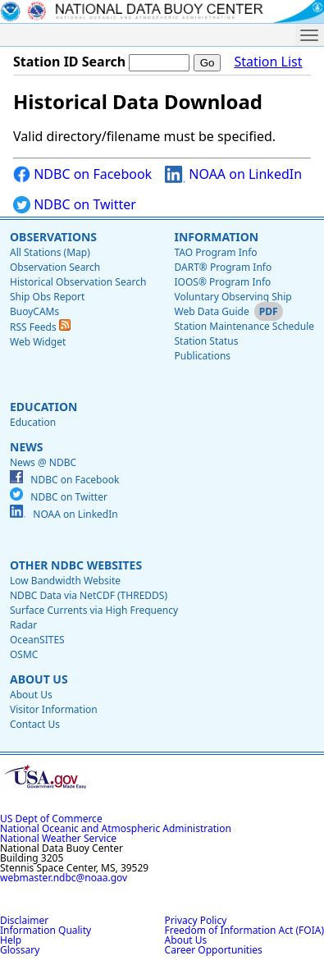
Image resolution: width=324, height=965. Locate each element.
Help (10, 940)
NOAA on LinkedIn (233, 174)
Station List (268, 62)
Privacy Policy (196, 920)
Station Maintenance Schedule (244, 326)
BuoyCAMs (34, 311)
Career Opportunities (213, 950)
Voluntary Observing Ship (232, 297)
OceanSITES (37, 640)
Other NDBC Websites (76, 565)
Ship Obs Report (47, 297)
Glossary (19, 950)
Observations (53, 237)
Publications (202, 356)
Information (216, 237)
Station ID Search (69, 62)
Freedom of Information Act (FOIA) (244, 930)
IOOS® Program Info (222, 282)
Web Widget (38, 342)
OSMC (24, 654)
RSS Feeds (40, 327)
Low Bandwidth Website (65, 581)
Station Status (206, 341)
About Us (39, 679)
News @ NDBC (43, 462)
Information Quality (45, 930)
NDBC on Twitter (74, 204)
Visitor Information (54, 709)
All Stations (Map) (50, 252)
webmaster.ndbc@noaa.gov (63, 878)
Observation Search (55, 267)
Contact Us (35, 724)
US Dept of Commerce (51, 819)
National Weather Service (58, 838)
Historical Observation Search (78, 282)
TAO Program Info (215, 252)
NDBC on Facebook (82, 174)
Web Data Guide (211, 311)
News (26, 447)
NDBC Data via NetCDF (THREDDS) (88, 595)
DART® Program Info (223, 267)
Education (43, 406)
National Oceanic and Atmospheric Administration (115, 828)
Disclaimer (24, 920)
